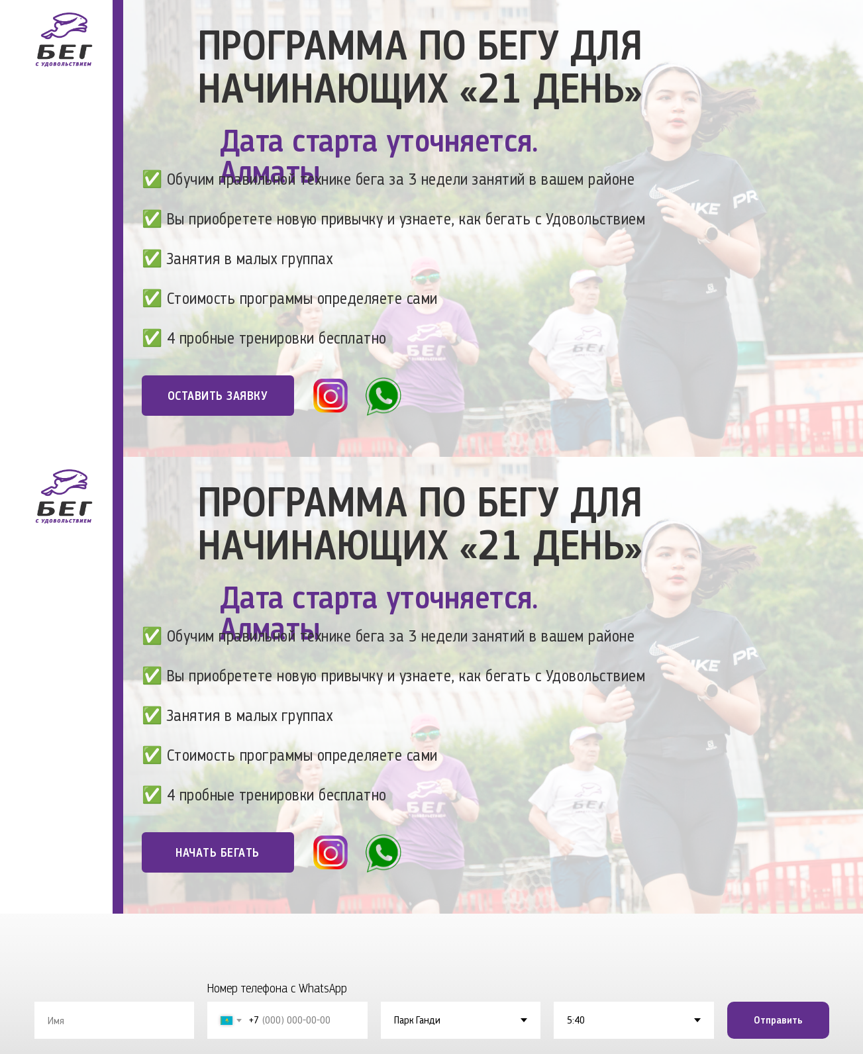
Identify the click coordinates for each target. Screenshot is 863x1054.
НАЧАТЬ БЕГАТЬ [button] (218, 852)
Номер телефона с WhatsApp (277, 988)
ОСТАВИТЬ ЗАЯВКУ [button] (218, 396)
